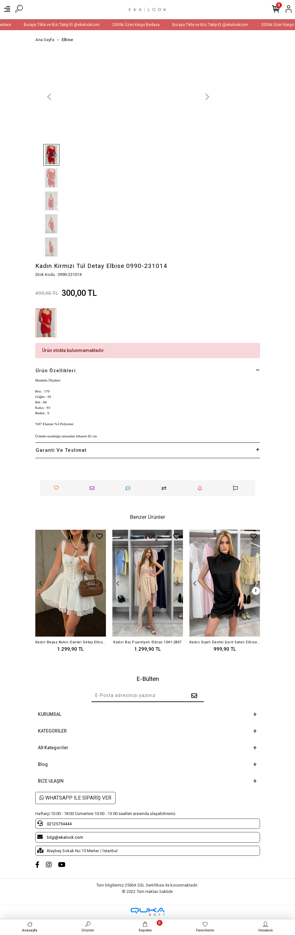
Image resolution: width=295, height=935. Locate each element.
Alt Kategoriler (53, 747)
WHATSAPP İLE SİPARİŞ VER (75, 798)
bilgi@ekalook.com (60, 837)
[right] (255, 591)
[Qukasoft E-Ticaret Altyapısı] (148, 912)
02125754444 (54, 823)
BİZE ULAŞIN (51, 781)
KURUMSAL (49, 714)
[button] (49, 96)
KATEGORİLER (52, 730)
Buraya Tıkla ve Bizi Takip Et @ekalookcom (69, 24)
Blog (43, 764)
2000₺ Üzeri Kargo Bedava (143, 24)
